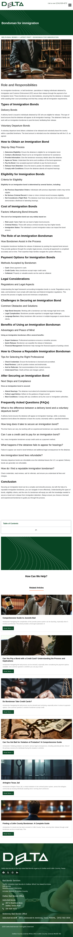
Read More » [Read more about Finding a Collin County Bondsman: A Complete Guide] (8, 834)
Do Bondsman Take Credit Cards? (17, 702)
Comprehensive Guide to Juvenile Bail (19, 618)
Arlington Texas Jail (11, 783)
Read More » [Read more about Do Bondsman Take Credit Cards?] (8, 712)
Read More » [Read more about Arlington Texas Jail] (8, 793)
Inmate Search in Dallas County (15, 891)
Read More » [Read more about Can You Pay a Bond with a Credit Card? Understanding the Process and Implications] (8, 671)
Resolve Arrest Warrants (12, 888)
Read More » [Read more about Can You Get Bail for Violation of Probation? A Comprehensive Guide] (8, 752)
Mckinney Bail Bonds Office (15, 914)
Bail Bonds (7, 886)
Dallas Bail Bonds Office (13, 896)
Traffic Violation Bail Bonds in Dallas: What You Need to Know (27, 884)
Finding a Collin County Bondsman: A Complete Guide (26, 823)
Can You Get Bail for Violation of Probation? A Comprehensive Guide (32, 742)
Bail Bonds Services (11, 880)
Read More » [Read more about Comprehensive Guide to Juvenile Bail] (8, 628)
